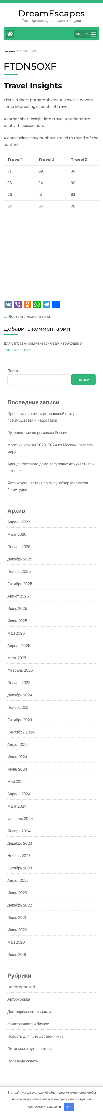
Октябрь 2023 (19, 868)
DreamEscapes (51, 13)
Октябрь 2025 (19, 584)
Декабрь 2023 (19, 843)
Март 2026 (16, 534)
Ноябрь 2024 (19, 707)
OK (69, 1107)
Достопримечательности (29, 1011)
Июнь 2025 (17, 621)
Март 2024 (17, 806)
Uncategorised (21, 987)
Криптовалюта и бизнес (28, 1024)
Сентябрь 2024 (21, 732)
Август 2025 (18, 596)
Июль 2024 (17, 757)
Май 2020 (16, 942)
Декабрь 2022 (19, 905)
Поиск (12, 371)
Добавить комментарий (29, 316)
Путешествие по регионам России (37, 432)
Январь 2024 (19, 831)
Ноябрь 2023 (19, 855)
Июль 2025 (17, 608)
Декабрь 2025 (19, 559)
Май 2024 (16, 781)
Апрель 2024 (19, 794)
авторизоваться (17, 350)
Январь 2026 (19, 547)
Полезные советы (23, 1061)
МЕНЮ (86, 34)
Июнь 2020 (17, 930)
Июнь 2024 (17, 769)
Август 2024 (18, 744)
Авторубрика (18, 999)
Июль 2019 (16, 954)
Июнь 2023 (17, 893)
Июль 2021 (16, 917)
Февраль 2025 (20, 670)
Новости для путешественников (35, 1036)
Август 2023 (18, 880)
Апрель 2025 (18, 645)
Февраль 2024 (20, 818)
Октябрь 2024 (19, 720)
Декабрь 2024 (19, 695)
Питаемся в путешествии (29, 1048)
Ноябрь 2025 (19, 571)
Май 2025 (16, 633)
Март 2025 (16, 658)
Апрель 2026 (18, 522)
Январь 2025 (19, 682)
